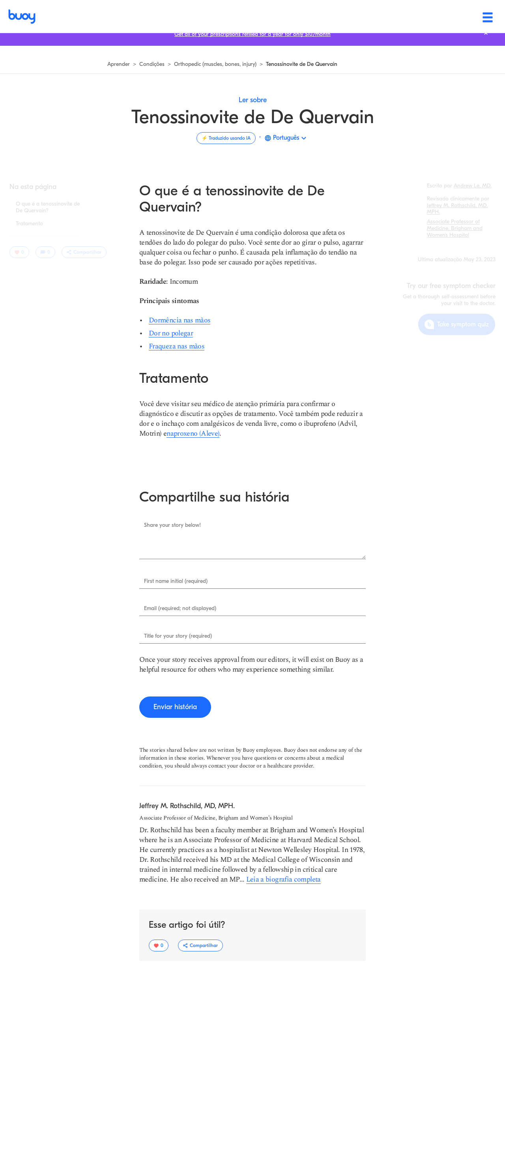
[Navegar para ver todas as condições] (152, 64)
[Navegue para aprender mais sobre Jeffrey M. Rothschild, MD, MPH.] (457, 208)
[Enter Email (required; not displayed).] (252, 608)
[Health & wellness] (331, 16)
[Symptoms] (214, 16)
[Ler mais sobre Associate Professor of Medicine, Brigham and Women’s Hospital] (455, 228)
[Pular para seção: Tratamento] (29, 223)
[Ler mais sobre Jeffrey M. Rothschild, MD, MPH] (283, 879)
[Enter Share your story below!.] (252, 538)
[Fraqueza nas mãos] (176, 346)
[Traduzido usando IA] (226, 138)
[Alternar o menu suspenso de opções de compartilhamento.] (84, 252)
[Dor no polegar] (171, 333)
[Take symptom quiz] (457, 324)
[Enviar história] (175, 707)
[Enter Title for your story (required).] (252, 636)
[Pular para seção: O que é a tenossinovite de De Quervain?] (48, 207)
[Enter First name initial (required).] (252, 581)
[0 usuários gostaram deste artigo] (19, 252)
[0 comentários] (45, 252)
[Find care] (393, 16)
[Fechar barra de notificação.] (486, 43)
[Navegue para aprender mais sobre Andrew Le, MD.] (473, 185)
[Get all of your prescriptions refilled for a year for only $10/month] (252, 44)
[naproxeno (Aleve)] (192, 433)
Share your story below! (172, 525)
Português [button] (286, 137)
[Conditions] (267, 16)
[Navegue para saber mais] (118, 64)
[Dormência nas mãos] (179, 320)
